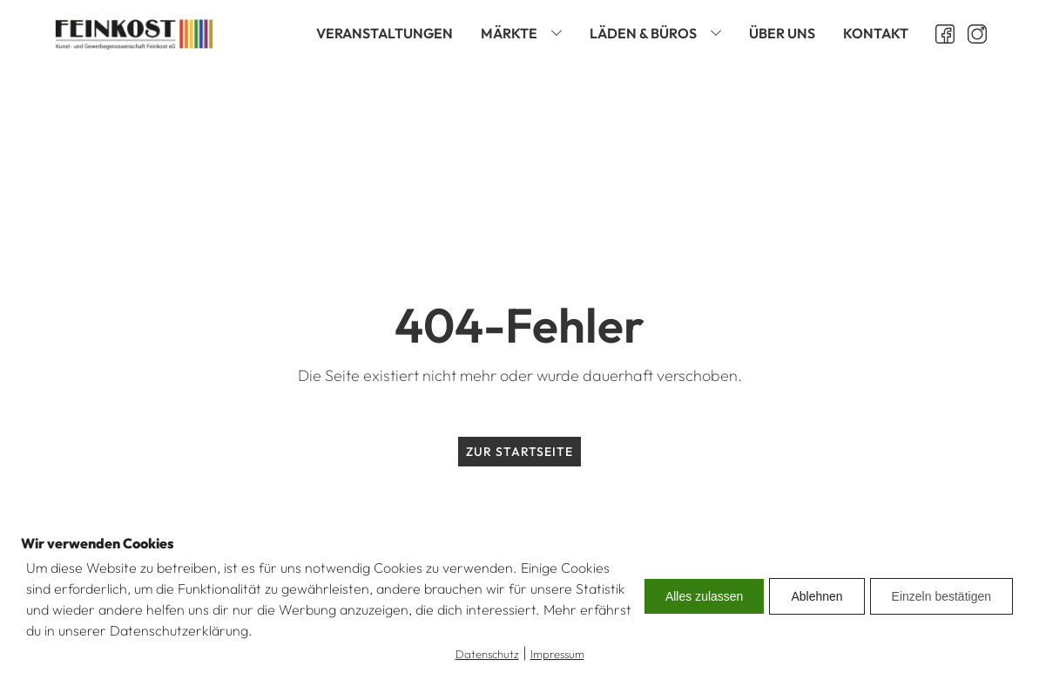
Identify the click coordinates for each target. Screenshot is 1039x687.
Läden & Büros (643, 33)
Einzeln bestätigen (941, 596)
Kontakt (875, 33)
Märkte (509, 33)
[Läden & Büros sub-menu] (719, 33)
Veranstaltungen (384, 33)
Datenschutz (487, 654)
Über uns (782, 33)
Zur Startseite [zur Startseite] (519, 451)
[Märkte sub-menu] (560, 33)
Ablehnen (816, 596)
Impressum (557, 654)
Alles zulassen (704, 596)
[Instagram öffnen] (971, 34)
